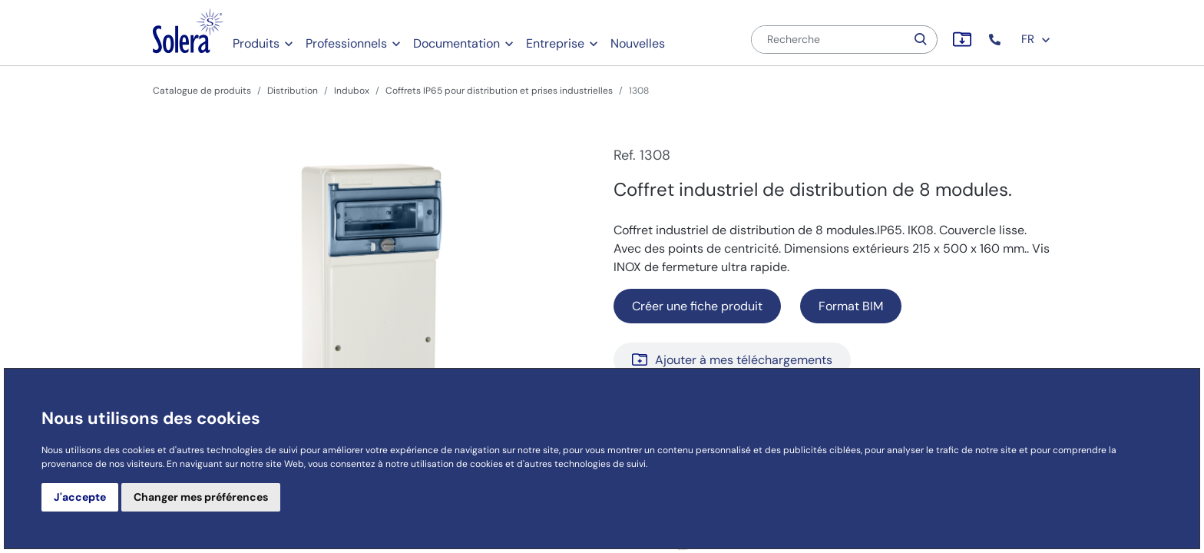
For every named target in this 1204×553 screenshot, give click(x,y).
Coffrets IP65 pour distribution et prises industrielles (499, 90)
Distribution (292, 90)
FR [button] (1036, 39)
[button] (996, 39)
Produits (256, 43)
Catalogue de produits (202, 90)
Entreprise (555, 43)
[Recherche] (828, 39)
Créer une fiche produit (697, 306)
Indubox (351, 90)
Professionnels (346, 43)
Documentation (456, 43)
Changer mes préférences (201, 497)
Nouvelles (637, 43)
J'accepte (80, 497)
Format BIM (851, 306)
